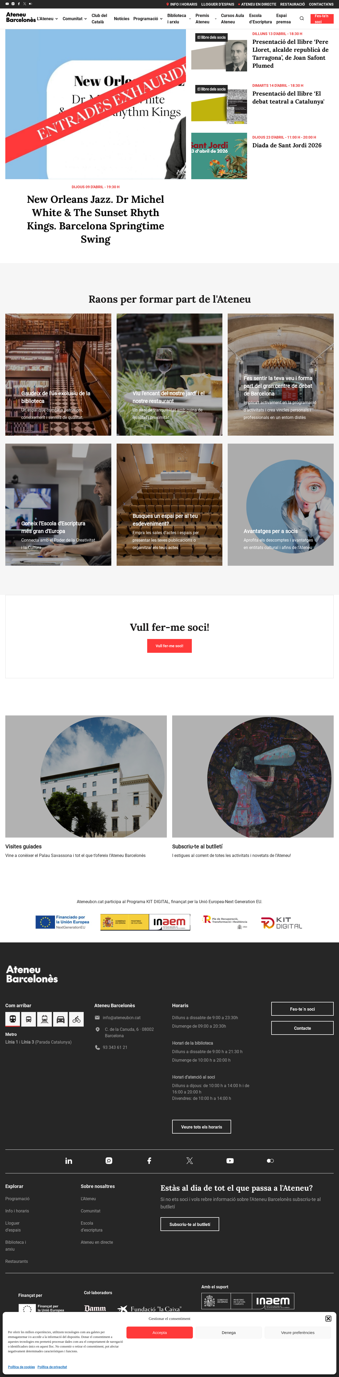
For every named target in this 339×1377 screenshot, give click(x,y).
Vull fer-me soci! (169, 646)
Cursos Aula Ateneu (232, 18)
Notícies (121, 18)
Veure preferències (298, 1332)
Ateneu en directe (257, 4)
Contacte (302, 1028)
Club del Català (99, 18)
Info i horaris (181, 4)
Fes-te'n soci (321, 19)
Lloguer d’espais (217, 4)
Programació (148, 18)
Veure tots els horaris (201, 1127)
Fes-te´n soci (302, 1009)
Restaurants (16, 1261)
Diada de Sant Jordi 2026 (287, 145)
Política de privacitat (52, 1367)
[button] (328, 1318)
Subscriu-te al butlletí (190, 1224)
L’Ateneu (48, 18)
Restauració (292, 4)
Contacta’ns (321, 4)
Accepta (159, 1332)
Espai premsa (283, 18)
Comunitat (75, 18)
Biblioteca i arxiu (179, 18)
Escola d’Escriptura (260, 18)
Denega (229, 1332)
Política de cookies (21, 1367)
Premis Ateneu (206, 18)
